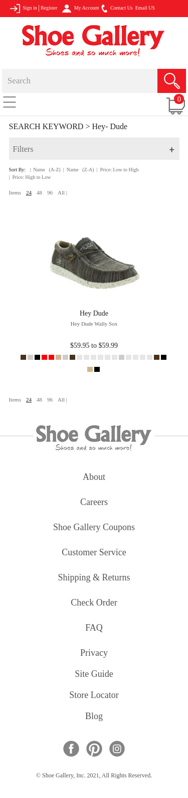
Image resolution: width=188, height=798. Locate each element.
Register (49, 8)
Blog (94, 717)
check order (94, 603)
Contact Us (116, 9)
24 (29, 192)
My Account (80, 9)
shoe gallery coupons (94, 528)
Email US (145, 8)
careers (94, 502)
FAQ (94, 628)
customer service (94, 553)
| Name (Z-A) (78, 169)
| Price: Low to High (118, 169)
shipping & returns (94, 578)
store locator (93, 695)
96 (50, 192)
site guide (94, 674)
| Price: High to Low (30, 177)
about (94, 477)
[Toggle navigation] (9, 101)
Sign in (23, 8)
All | (62, 192)
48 (39, 192)
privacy (94, 653)
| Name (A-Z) (45, 169)
